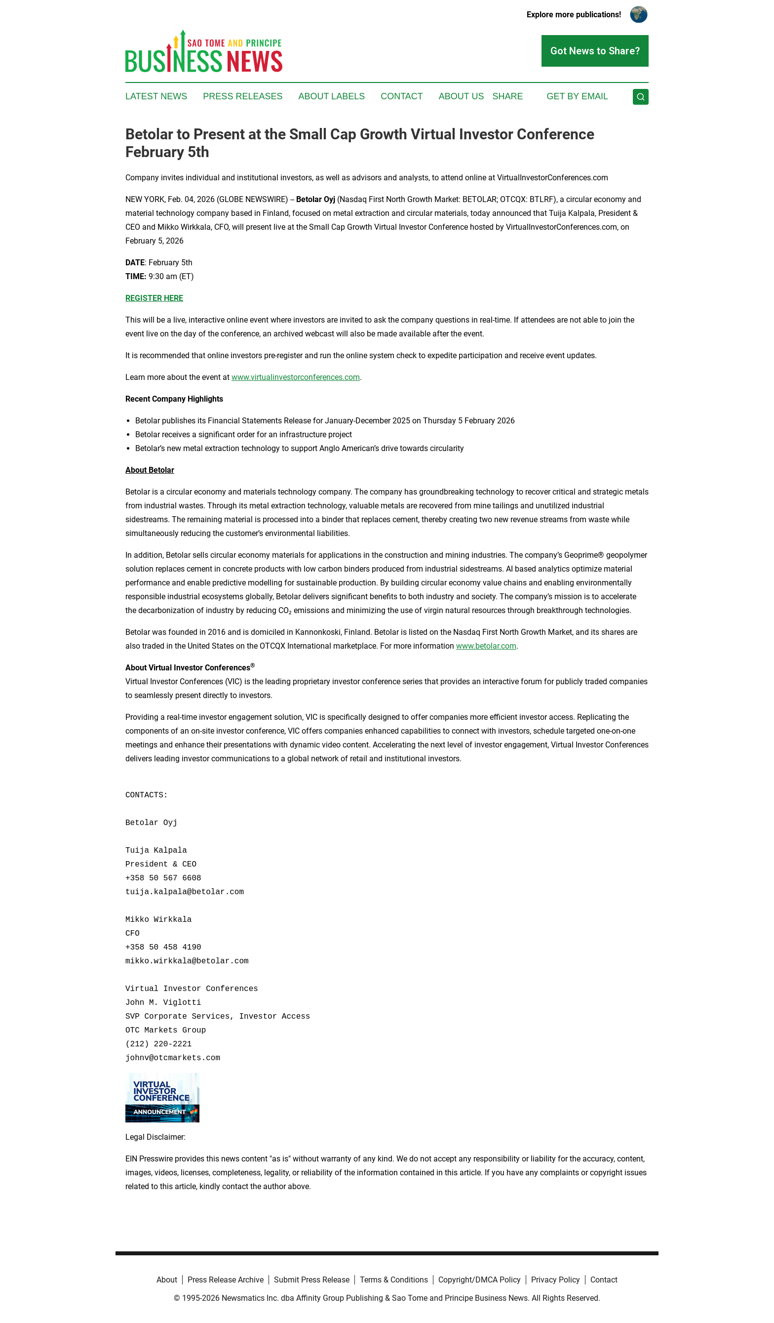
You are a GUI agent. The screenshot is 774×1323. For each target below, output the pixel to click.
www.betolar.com (486, 646)
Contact (402, 96)
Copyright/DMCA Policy (479, 1279)
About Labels (331, 96)
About (166, 1279)
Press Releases (242, 96)
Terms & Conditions (394, 1279)
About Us (461, 96)
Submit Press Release (311, 1279)
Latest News (156, 96)
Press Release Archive (226, 1279)
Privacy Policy (555, 1279)
